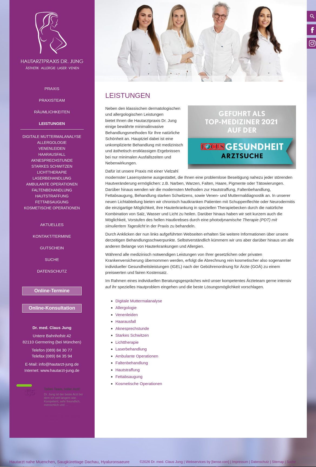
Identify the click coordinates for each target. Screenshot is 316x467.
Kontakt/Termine (52, 236)
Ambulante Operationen (52, 184)
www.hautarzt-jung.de (59, 370)
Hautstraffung (52, 196)
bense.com (220, 462)
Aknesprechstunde (52, 160)
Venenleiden (52, 148)
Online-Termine (52, 290)
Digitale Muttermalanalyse (51, 136)
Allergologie (52, 142)
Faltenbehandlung (52, 190)
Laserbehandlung (51, 178)
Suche (52, 259)
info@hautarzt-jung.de (59, 364)
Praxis (51, 88)
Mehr (72, 404)
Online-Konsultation (52, 308)
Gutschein (52, 248)
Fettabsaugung (51, 202)
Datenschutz (52, 271)
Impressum (240, 462)
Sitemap (278, 462)
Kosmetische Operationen (52, 208)
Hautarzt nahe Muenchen (32, 461)
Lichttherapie (52, 172)
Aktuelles (52, 224)
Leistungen (52, 123)
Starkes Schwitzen (51, 166)
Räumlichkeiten (52, 112)
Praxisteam (52, 100)
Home (109, 79)
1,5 (30, 392)
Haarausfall (51, 154)
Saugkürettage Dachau (77, 461)
